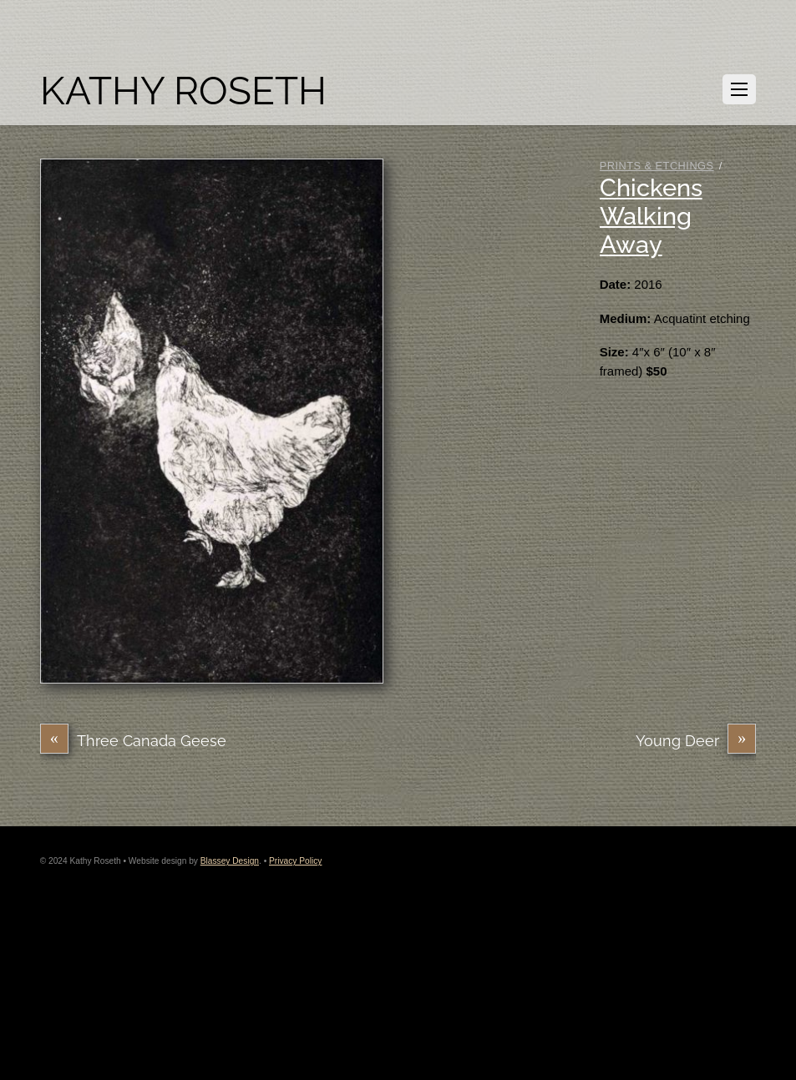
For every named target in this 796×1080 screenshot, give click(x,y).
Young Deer (696, 740)
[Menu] (739, 89)
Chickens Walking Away (651, 216)
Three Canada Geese (133, 740)
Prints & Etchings (657, 165)
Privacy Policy (295, 861)
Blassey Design (229, 861)
